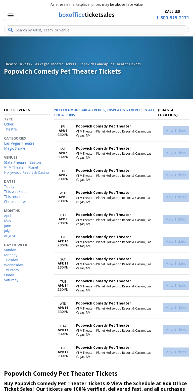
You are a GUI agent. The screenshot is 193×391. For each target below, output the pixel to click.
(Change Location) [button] (168, 112)
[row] (121, 131)
